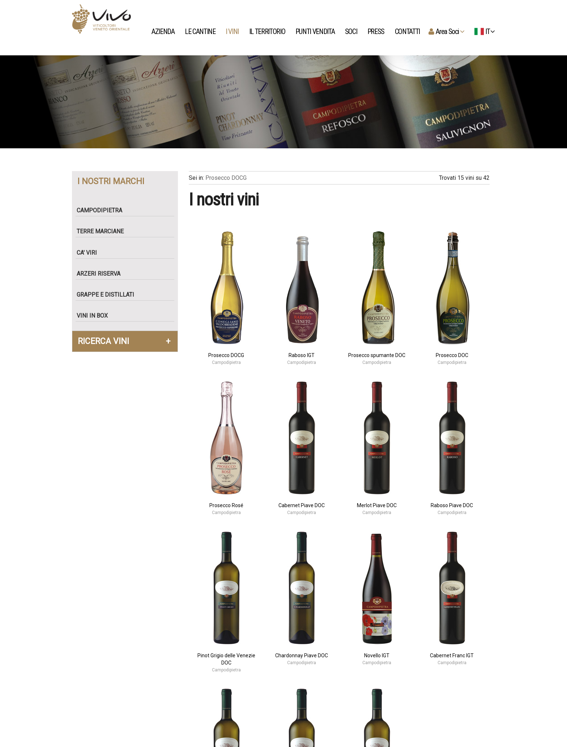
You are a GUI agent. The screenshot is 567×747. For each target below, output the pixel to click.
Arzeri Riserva (101, 273)
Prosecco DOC (452, 355)
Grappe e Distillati (108, 294)
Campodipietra (102, 210)
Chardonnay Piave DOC (301, 655)
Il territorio (268, 31)
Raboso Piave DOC (452, 505)
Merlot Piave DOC (377, 505)
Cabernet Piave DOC (301, 505)
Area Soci (449, 31)
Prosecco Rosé (226, 505)
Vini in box (95, 315)
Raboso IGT (302, 355)
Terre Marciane (103, 231)
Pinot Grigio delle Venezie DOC (226, 659)
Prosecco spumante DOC (376, 355)
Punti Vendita (315, 31)
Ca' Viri (89, 252)
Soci (351, 31)
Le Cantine (200, 31)
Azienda (163, 31)
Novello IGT (376, 655)
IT (483, 31)
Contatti (408, 31)
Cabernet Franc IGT (452, 655)
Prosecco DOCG (226, 177)
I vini (233, 31)
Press (376, 31)
